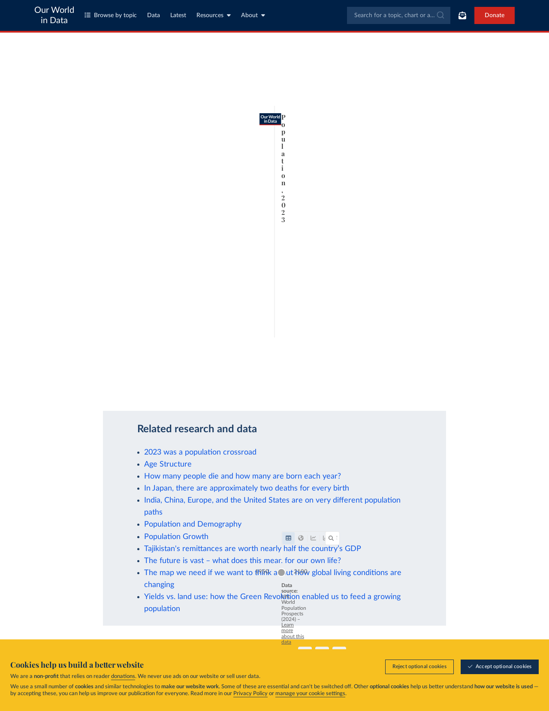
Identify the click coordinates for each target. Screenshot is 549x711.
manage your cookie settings (310, 693)
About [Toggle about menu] (253, 15)
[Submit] (440, 15)
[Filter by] (387, 87)
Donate (494, 15)
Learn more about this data (194, 382)
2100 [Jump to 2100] (511, 365)
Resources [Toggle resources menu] (213, 15)
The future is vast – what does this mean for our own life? (242, 560)
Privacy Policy (250, 693)
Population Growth (176, 536)
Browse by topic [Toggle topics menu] (110, 15)
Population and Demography (192, 524)
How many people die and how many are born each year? (242, 476)
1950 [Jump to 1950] (38, 365)
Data (153, 15)
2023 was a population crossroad (200, 452)
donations (123, 676)
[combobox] (398, 15)
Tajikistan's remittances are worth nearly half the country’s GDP (252, 548)
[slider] (268, 365)
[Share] (442, 387)
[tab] (46, 87)
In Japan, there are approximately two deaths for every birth (246, 488)
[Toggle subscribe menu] (462, 15)
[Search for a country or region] (477, 87)
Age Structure (168, 464)
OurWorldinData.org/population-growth (72, 390)
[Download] (400, 387)
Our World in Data (54, 15)
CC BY (129, 390)
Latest (178, 15)
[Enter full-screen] (492, 387)
